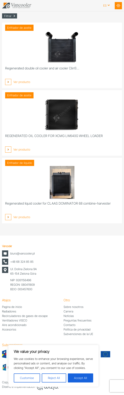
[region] (53, 366)
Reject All (54, 378)
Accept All (80, 378)
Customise (27, 378)
